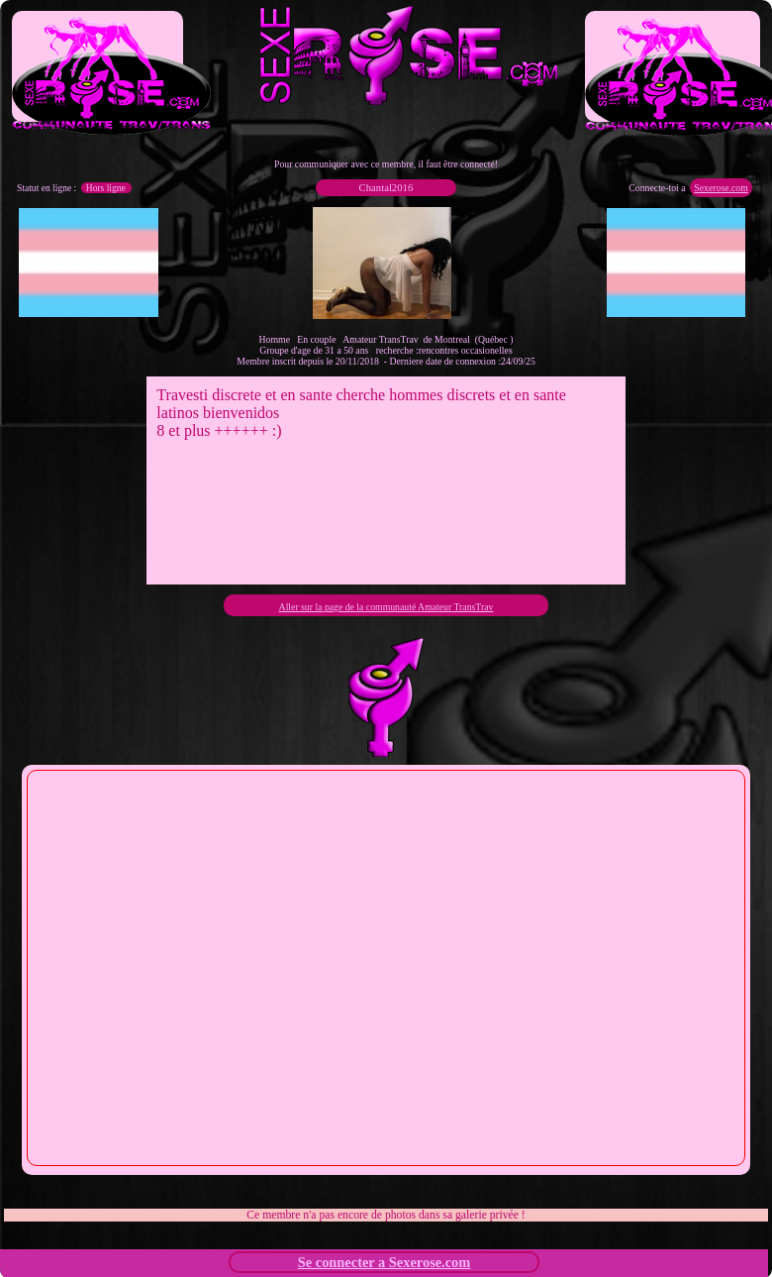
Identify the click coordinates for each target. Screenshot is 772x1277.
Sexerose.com (720, 187)
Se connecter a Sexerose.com (384, 1262)
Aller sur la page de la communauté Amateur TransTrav (386, 606)
